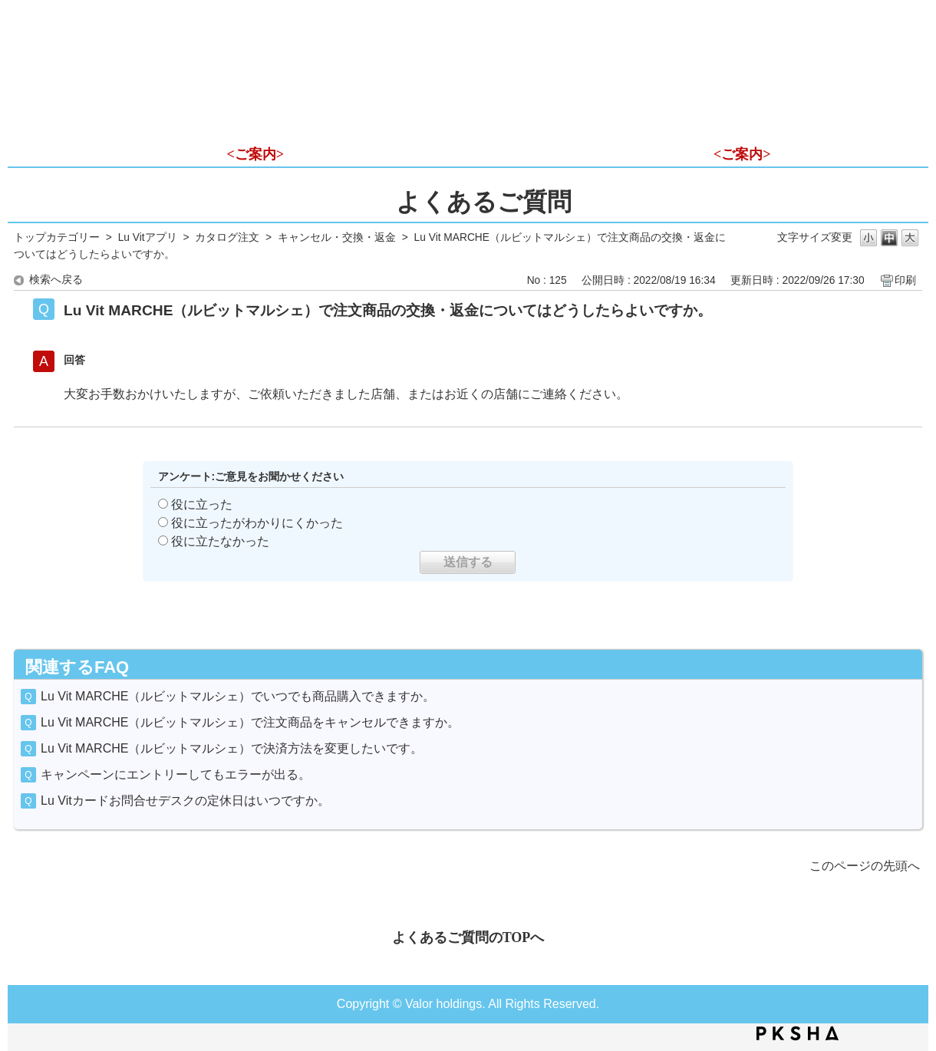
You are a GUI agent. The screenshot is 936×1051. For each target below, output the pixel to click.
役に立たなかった (220, 541)
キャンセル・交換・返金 (337, 237)
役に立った (201, 504)
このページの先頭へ (864, 865)
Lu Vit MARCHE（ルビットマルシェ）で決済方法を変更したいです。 (232, 748)
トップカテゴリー (57, 237)
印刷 (905, 280)
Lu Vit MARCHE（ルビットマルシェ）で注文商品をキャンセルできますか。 (250, 722)
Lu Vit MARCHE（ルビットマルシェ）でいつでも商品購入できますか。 (238, 696)
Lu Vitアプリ (147, 237)
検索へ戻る (56, 279)
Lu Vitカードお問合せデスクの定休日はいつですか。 (185, 800)
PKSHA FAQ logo (797, 1033)
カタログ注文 (227, 237)
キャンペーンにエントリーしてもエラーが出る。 (176, 774)
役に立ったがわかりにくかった (257, 522)
